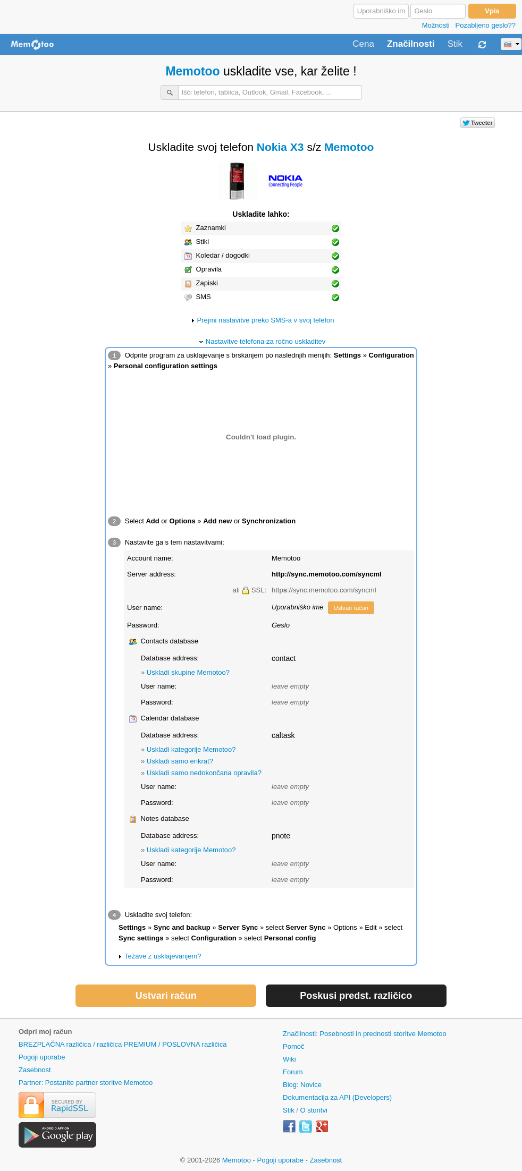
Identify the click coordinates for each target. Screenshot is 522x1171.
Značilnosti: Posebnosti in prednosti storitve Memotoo (365, 1034)
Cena (363, 44)
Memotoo (192, 71)
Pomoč (293, 1046)
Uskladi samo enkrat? (180, 761)
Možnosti (436, 25)
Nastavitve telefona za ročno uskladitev (265, 341)
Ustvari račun (351, 608)
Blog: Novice (302, 1085)
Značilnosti (411, 44)
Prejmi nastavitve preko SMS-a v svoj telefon (265, 320)
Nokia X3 (280, 147)
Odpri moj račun (45, 1032)
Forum (293, 1072)
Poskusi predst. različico (356, 995)
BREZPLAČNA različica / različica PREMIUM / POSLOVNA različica (123, 1044)
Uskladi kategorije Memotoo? (191, 749)
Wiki (289, 1059)
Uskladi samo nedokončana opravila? (204, 773)
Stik (455, 44)
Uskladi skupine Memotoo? (188, 672)
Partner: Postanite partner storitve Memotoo (86, 1083)
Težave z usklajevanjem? (162, 956)
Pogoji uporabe (42, 1057)
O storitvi (313, 1110)
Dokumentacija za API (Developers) (337, 1097)
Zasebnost (35, 1070)
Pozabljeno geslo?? (486, 25)
